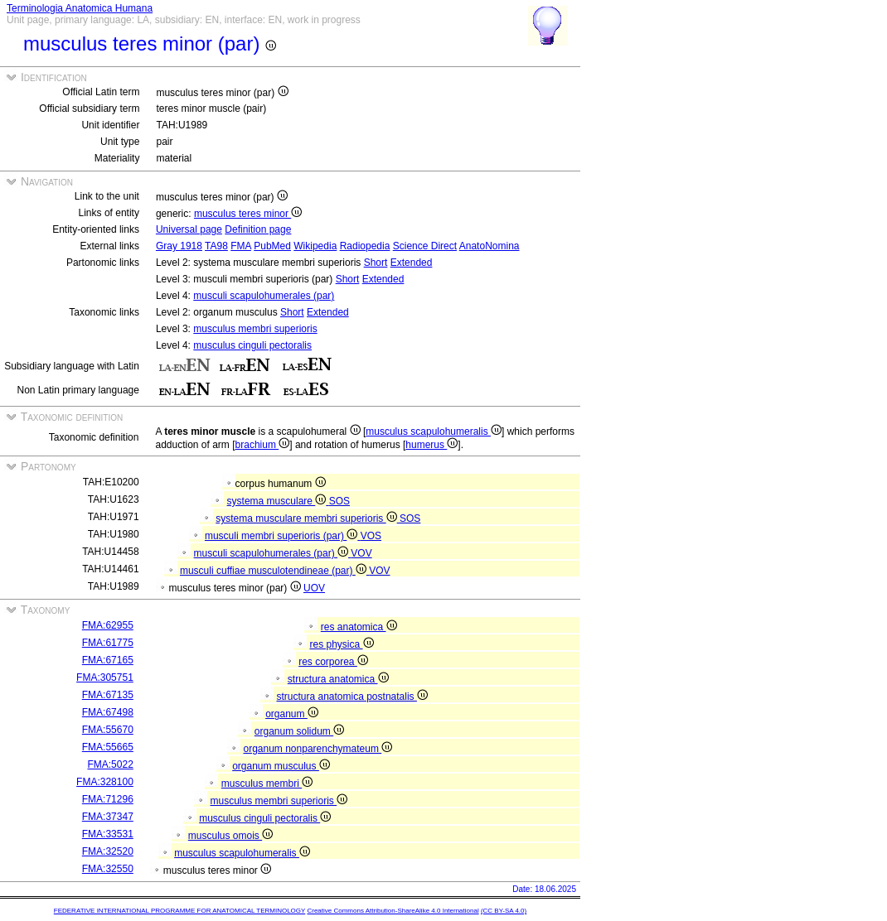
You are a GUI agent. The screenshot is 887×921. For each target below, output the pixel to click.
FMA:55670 (107, 729)
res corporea (333, 662)
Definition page (258, 229)
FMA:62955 (107, 625)
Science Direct (425, 246)
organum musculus (281, 766)
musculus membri (267, 783)
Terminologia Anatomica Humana (80, 8)
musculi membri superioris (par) (283, 536)
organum (291, 714)
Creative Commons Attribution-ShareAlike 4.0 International (392, 910)
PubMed (272, 246)
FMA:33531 (107, 834)
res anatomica (359, 627)
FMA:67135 (107, 695)
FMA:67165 (107, 660)
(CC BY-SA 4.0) (503, 910)
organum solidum (299, 731)
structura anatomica (338, 679)
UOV (314, 588)
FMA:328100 (104, 782)
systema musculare (278, 501)
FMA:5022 (110, 764)
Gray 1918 (179, 246)
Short (376, 262)
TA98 (216, 246)
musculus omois (230, 835)
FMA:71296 (107, 799)
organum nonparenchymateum (317, 749)
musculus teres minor (248, 213)
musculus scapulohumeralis (434, 431)
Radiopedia (365, 246)
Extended (411, 262)
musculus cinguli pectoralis (252, 345)
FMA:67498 (107, 712)
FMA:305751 (104, 677)
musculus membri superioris (255, 329)
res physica (341, 644)
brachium (262, 445)
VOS (371, 536)
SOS (339, 501)
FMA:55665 (107, 747)
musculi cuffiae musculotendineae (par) (274, 570)
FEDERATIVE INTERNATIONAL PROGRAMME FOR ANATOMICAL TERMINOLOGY (179, 910)
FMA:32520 (107, 851)
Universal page (189, 229)
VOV (361, 553)
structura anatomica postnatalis (351, 696)
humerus (431, 445)
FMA (240, 246)
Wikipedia (315, 246)
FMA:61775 (107, 643)
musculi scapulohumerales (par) (263, 295)
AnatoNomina (489, 246)
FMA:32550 (107, 869)
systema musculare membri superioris (308, 518)
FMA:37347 (107, 816)
